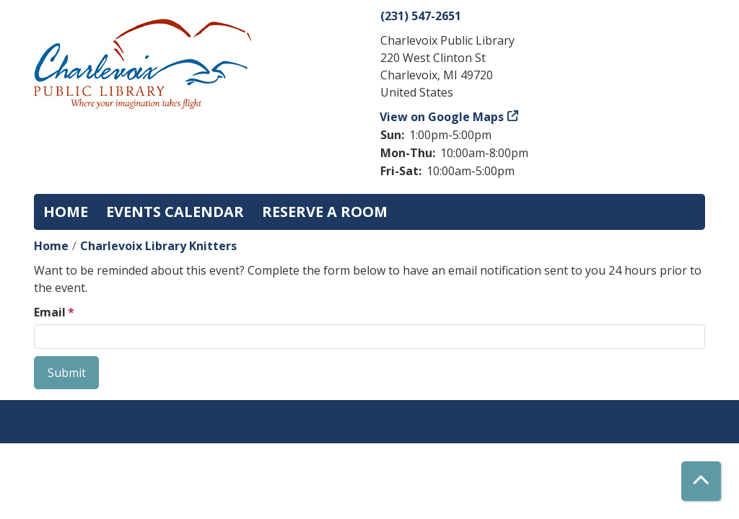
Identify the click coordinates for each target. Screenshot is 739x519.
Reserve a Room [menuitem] (325, 211)
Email (50, 312)
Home (51, 246)
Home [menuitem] (65, 211)
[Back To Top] (701, 481)
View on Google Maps (442, 117)
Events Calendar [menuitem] (175, 211)
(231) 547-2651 (420, 16)
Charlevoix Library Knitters (158, 246)
